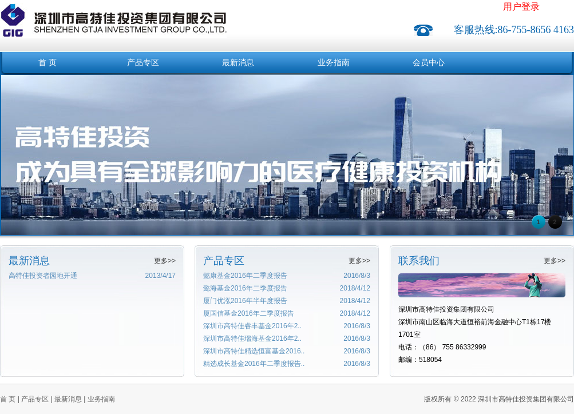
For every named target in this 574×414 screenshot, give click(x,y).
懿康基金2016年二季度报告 (245, 276)
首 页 (47, 62)
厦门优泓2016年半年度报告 (245, 301)
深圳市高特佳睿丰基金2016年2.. (252, 326)
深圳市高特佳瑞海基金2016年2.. (252, 339)
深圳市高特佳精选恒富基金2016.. (253, 351)
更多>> (165, 261)
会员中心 (429, 62)
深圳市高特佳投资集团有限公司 (113, 13)
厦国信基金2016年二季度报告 (248, 313)
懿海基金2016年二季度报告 (245, 288)
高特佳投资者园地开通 (43, 276)
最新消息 (238, 62)
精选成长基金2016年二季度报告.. (253, 364)
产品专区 (143, 62)
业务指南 (334, 62)
